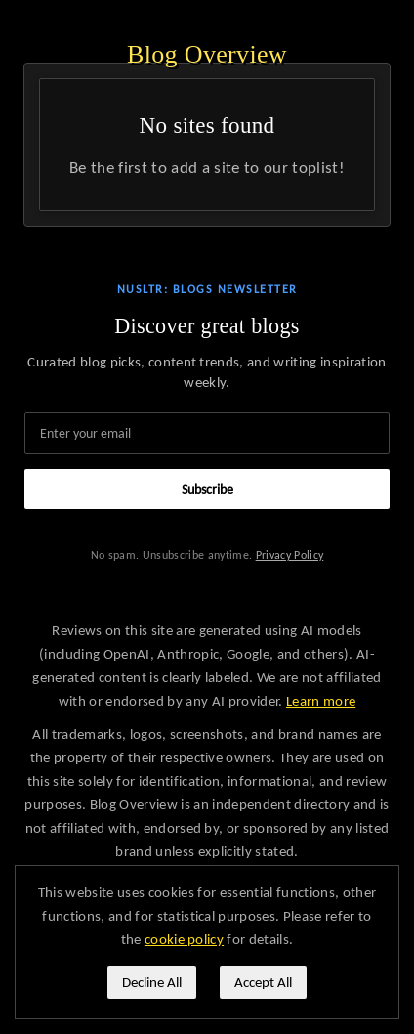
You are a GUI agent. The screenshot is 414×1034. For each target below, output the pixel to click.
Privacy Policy (290, 555)
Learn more (320, 701)
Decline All (152, 982)
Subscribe (207, 489)
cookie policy (184, 939)
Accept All (263, 982)
